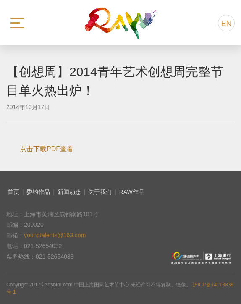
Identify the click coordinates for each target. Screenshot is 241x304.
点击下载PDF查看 (46, 148)
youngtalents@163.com (55, 235)
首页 (13, 192)
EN (226, 23)
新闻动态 (69, 192)
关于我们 (100, 192)
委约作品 (38, 192)
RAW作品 (131, 192)
